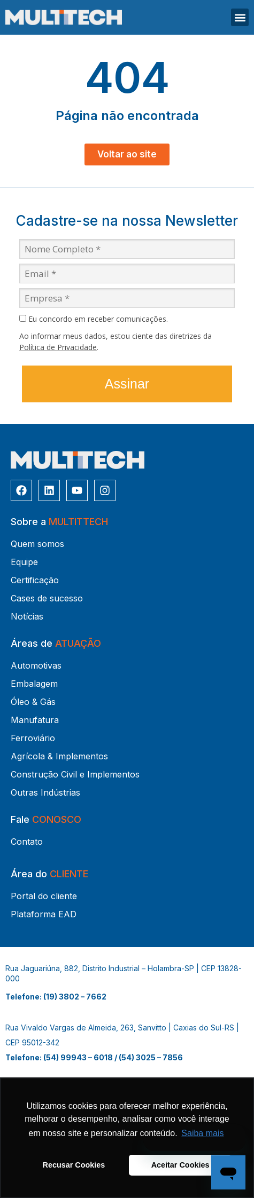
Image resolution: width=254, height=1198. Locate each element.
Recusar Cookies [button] (74, 1165)
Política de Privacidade (58, 347)
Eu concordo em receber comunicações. (93, 319)
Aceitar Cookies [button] (180, 1165)
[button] (240, 17)
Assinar (127, 383)
